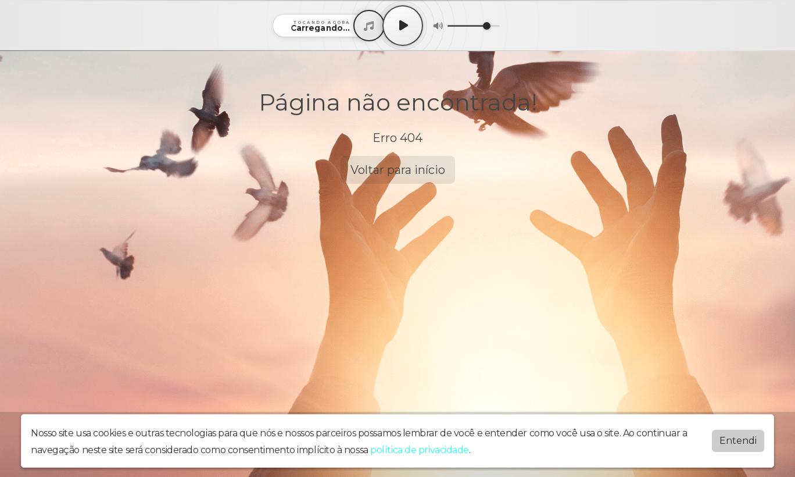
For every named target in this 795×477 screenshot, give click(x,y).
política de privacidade (419, 449)
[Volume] (473, 26)
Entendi (738, 440)
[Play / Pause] (402, 25)
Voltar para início (397, 170)
